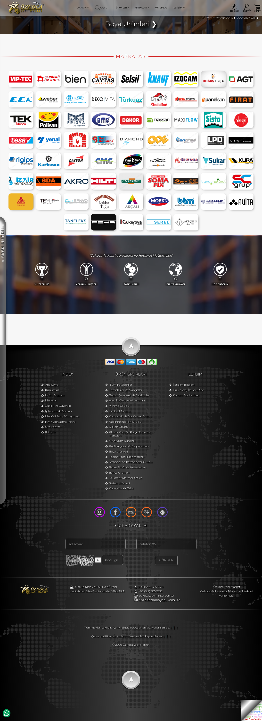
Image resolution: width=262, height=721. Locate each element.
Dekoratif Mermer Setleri (126, 478)
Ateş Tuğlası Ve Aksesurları (127, 400)
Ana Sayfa (51, 384)
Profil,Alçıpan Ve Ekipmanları (129, 446)
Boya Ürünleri (118, 451)
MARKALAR (142, 8)
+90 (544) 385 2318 (150, 587)
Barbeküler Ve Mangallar (125, 390)
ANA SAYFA (83, 8)
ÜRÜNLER (122, 8)
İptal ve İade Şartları (58, 411)
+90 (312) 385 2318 (150, 591)
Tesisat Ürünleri (119, 483)
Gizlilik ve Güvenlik (58, 405)
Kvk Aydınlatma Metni (60, 421)
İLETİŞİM (179, 8)
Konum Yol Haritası (186, 395)
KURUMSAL (161, 8)
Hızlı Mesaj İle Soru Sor (188, 390)
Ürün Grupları (55, 395)
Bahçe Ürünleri (119, 472)
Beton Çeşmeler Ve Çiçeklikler (129, 395)
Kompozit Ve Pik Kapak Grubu (130, 416)
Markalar (51, 400)
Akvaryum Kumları (122, 441)
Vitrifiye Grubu (119, 405)
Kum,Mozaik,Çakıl (121, 488)
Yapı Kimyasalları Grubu (125, 421)
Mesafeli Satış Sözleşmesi (62, 416)
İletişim (50, 432)
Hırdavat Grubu (119, 411)
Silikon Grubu (118, 427)
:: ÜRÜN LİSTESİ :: (2, 199)
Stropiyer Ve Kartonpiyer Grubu (130, 462)
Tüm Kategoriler (121, 384)
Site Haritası (53, 427)
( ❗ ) (174, 627)
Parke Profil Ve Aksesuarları (127, 467)
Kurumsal (52, 390)
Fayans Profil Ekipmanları (126, 457)
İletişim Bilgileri (184, 384)
